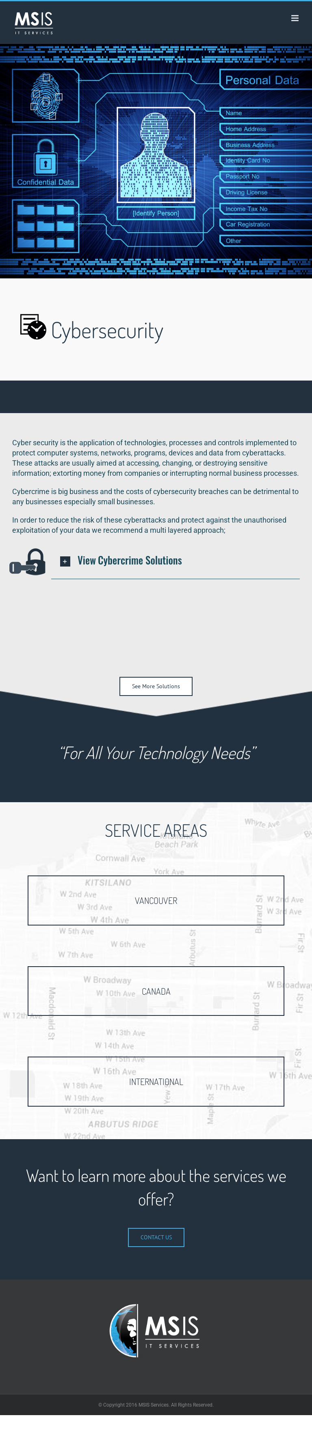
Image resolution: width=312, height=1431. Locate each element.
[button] (175, 561)
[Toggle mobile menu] (295, 18)
